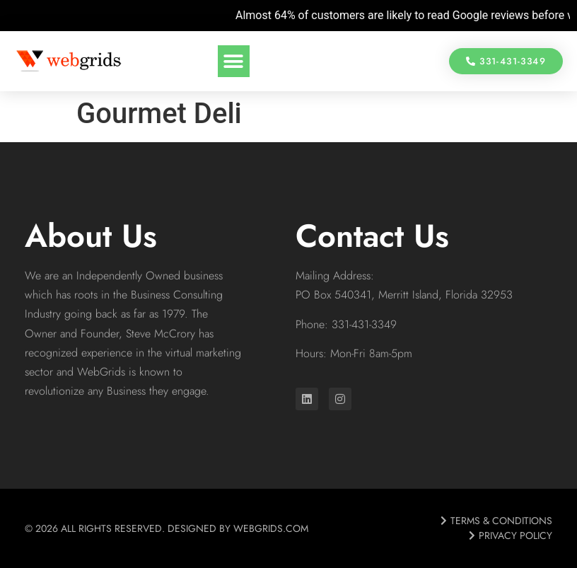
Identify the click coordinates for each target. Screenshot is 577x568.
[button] (234, 61)
